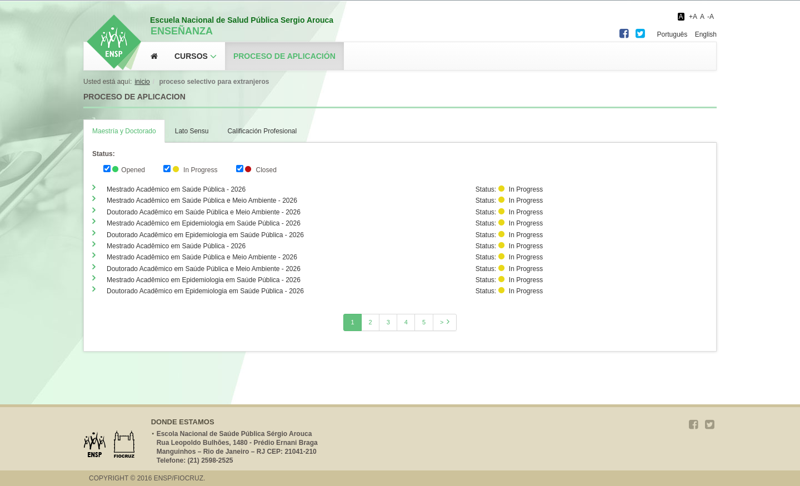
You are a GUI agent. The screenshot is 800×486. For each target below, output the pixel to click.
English (706, 34)
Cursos (191, 56)
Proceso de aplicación (284, 56)
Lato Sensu (192, 131)
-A (710, 17)
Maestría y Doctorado (124, 131)
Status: (103, 154)
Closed (256, 169)
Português (672, 34)
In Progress (190, 169)
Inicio (141, 82)
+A (693, 17)
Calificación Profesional (262, 131)
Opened (124, 169)
